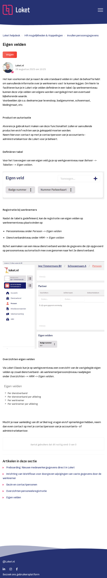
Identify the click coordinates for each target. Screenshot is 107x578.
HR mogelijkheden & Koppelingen (43, 35)
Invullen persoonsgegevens (83, 35)
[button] (100, 10)
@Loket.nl (9, 561)
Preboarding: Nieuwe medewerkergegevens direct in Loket (40, 467)
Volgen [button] (10, 54)
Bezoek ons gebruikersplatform (21, 574)
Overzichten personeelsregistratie (26, 491)
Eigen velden (13, 497)
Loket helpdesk (11, 35)
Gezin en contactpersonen (21, 484)
